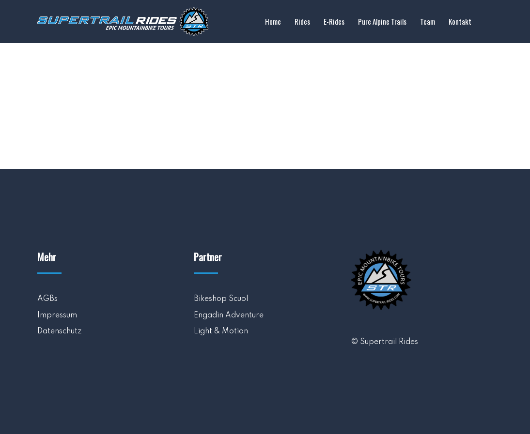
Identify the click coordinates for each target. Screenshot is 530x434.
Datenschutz (59, 331)
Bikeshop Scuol (221, 299)
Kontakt (460, 21)
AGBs (47, 299)
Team (427, 21)
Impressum (57, 315)
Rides (302, 21)
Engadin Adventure (229, 315)
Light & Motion (221, 331)
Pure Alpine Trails (382, 21)
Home (273, 21)
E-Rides (334, 21)
